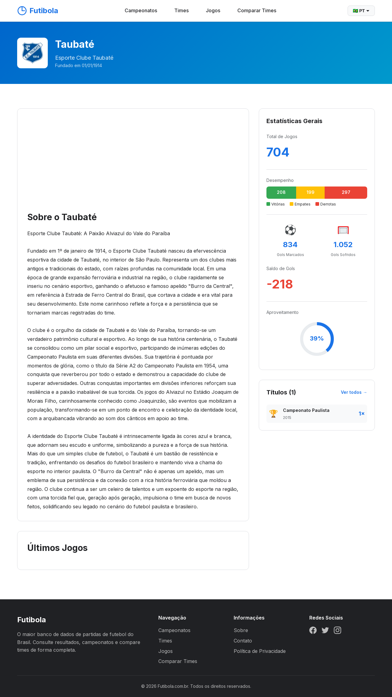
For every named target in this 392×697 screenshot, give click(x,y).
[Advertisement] (133, 164)
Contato (243, 641)
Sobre (241, 630)
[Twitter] (325, 631)
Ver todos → (354, 392)
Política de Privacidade (260, 651)
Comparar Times (256, 10)
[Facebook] (313, 631)
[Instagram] (337, 631)
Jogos (213, 10)
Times (181, 10)
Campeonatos (141, 10)
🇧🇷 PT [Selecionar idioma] (361, 10)
